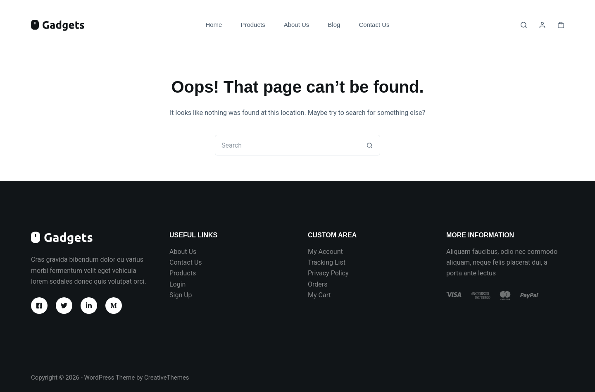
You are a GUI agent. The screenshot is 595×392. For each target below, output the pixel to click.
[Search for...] (287, 145)
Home (213, 24)
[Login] (542, 25)
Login (177, 284)
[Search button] (369, 145)
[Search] (524, 25)
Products (252, 24)
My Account (325, 252)
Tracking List (326, 262)
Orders (317, 284)
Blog (334, 24)
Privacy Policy (328, 273)
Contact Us (374, 24)
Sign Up (180, 295)
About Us (296, 24)
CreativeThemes (166, 377)
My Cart (319, 295)
